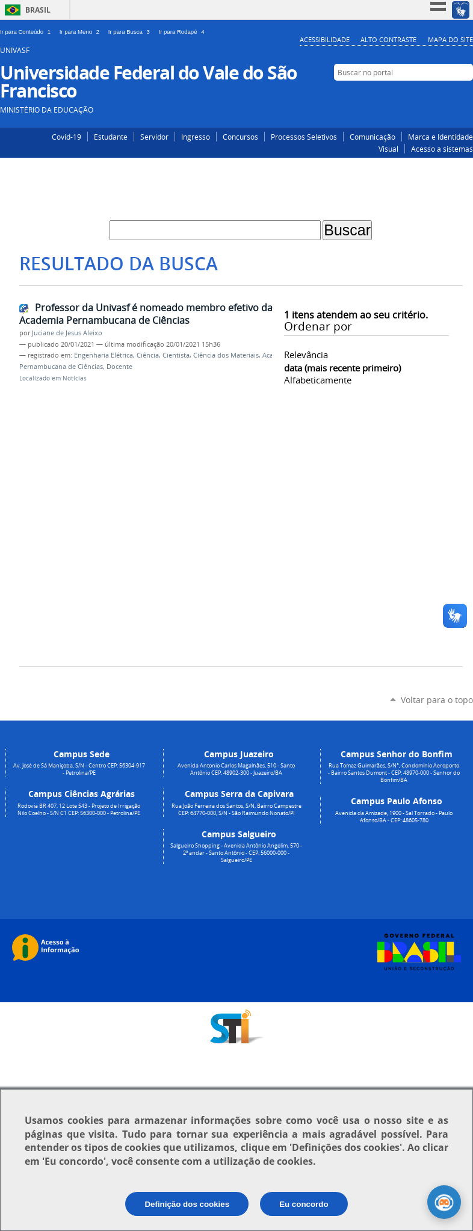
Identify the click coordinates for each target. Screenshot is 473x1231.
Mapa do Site (450, 39)
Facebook (447, 95)
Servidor (154, 136)
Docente (119, 366)
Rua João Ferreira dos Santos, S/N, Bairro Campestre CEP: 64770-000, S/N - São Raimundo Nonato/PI (236, 809)
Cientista (176, 355)
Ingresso (195, 136)
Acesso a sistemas (442, 148)
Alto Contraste (388, 39)
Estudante (111, 136)
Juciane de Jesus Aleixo (67, 333)
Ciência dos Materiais (226, 355)
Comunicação (372, 136)
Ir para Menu (82, 31)
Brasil (38, 10)
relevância (306, 355)
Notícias (75, 378)
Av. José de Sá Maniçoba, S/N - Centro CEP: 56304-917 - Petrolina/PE (79, 769)
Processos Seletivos (304, 136)
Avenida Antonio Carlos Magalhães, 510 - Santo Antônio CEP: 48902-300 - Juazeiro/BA (236, 769)
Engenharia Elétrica (103, 355)
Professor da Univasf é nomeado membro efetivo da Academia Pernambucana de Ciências (146, 314)
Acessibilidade (325, 39)
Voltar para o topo (437, 699)
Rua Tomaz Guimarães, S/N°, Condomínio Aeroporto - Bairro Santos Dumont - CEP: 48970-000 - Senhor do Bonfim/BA (394, 773)
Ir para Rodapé (183, 31)
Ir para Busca (131, 31)
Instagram (429, 95)
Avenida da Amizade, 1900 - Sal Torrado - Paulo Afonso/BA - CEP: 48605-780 (394, 817)
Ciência (148, 355)
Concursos (240, 136)
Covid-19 (66, 136)
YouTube (465, 95)
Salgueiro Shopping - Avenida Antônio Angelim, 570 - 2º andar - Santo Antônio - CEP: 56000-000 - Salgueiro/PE (236, 853)
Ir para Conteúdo (27, 31)
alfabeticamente (317, 380)
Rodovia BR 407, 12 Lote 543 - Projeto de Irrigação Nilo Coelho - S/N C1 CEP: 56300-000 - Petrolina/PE (78, 809)
